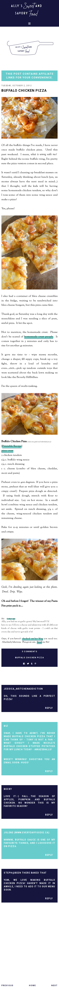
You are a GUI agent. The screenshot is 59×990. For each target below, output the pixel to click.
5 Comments (29, 651)
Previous (7, 985)
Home (32, 985)
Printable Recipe (11, 446)
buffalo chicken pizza (29, 658)
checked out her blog (32, 638)
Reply (49, 708)
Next (54, 985)
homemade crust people (38, 337)
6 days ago (11, 619)
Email (39, 642)
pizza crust (7, 451)
